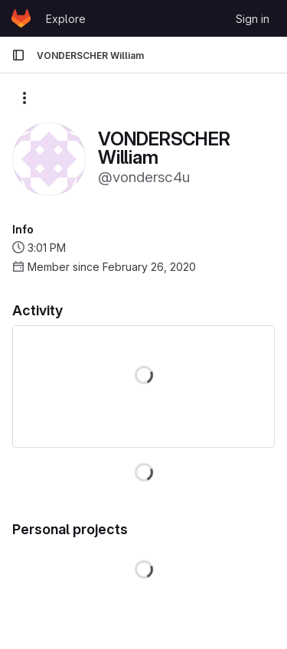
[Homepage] (21, 18)
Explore (66, 18)
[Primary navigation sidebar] (18, 55)
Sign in (252, 18)
